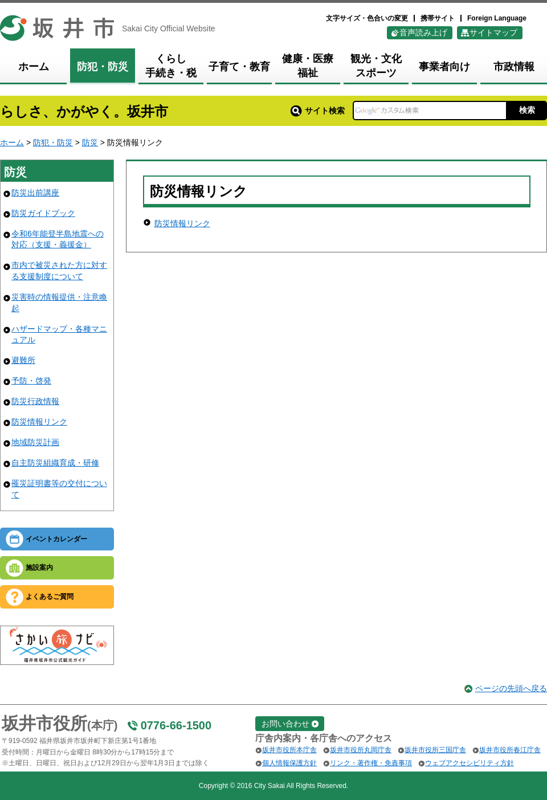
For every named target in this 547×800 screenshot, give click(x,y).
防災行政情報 (35, 401)
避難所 (23, 360)
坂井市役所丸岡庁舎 (360, 750)
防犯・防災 (53, 142)
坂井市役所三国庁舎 (435, 750)
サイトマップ (493, 32)
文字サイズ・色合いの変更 (367, 18)
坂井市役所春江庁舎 (510, 750)
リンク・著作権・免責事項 (371, 763)
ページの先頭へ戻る (511, 688)
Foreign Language (496, 18)
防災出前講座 (35, 192)
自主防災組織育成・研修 (55, 462)
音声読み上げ (423, 32)
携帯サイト (438, 18)
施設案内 (39, 568)
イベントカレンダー (56, 539)
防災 (90, 142)
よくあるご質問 (50, 597)
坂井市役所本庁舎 (289, 750)
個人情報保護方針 (289, 763)
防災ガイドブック (43, 213)
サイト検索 (318, 110)
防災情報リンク (39, 421)
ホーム (12, 142)
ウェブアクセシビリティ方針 (469, 763)
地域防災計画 (35, 442)
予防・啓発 (31, 380)
